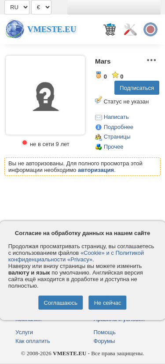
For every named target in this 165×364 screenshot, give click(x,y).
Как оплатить (32, 341)
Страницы (117, 136)
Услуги (24, 332)
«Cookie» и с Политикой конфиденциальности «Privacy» (76, 256)
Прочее (114, 146)
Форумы (104, 341)
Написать (116, 117)
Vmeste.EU (51, 29)
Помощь (105, 332)
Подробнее (118, 127)
